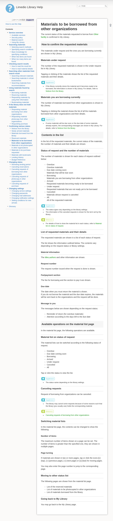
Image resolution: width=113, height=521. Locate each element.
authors (52, 257)
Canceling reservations (20, 167)
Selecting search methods (21, 47)
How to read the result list (21, 66)
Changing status (15, 162)
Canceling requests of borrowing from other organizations (20, 171)
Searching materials (17, 45)
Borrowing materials (19, 93)
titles (47, 257)
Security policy (17, 38)
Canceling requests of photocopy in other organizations (20, 179)
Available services (18, 35)
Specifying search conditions (22, 49)
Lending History (17, 157)
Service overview (16, 33)
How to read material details (22, 69)
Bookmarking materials (20, 102)
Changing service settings (21, 191)
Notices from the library (20, 129)
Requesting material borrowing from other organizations (19, 111)
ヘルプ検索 (106, 6)
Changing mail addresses (21, 196)
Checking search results (19, 64)
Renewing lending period (21, 165)
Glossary (12, 206)
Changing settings (16, 189)
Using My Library (18, 42)
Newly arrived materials (20, 131)
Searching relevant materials (22, 76)
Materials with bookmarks (21, 155)
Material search (17, 40)
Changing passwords (20, 193)
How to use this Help (13, 24)
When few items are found (21, 57)
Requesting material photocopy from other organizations (20, 119)
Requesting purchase (20, 124)
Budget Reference (18, 160)
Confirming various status (19, 126)
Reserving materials (19, 95)
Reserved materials (19, 138)
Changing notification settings (23, 198)
